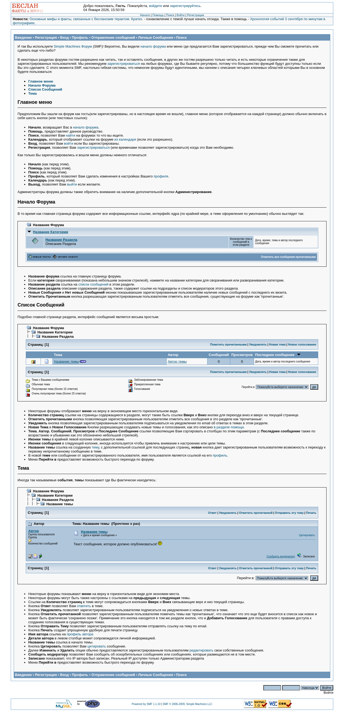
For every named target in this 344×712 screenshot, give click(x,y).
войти (68, 143)
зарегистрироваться (124, 64)
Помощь (158, 15)
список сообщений (93, 284)
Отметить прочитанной (256, 512)
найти (70, 135)
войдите (155, 6)
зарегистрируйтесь (185, 6)
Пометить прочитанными (228, 344)
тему (95, 447)
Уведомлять (258, 344)
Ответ (212, 512)
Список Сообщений (45, 89)
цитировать (96, 646)
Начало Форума (41, 85)
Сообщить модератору (281, 556)
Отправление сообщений (113, 37)
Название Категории (50, 232)
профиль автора (80, 634)
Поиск (170, 15)
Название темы (66, 361)
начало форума (153, 46)
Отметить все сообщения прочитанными (288, 256)
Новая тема (277, 344)
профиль (220, 455)
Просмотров (242, 355)
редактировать (201, 650)
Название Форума (48, 225)
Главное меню (40, 81)
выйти (72, 184)
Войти (181, 15)
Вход (64, 37)
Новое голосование (302, 344)
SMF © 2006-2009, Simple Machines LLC (187, 704)
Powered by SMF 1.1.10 (146, 704)
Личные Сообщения (155, 37)
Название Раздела (61, 240)
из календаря (125, 139)
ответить (84, 606)
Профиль (80, 37)
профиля (161, 176)
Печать (311, 512)
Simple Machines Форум (73, 46)
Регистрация (195, 15)
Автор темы (177, 361)
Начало (145, 15)
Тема (32, 93)
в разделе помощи (229, 427)
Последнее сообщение (277, 355)
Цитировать (307, 535)
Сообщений (219, 355)
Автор (173, 355)
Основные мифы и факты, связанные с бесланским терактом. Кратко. (86, 19)
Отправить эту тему (289, 512)
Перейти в (248, 387)
